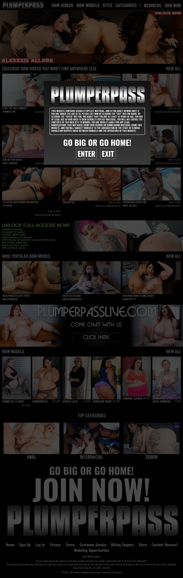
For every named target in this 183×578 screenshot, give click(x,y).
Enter (86, 153)
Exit (108, 153)
